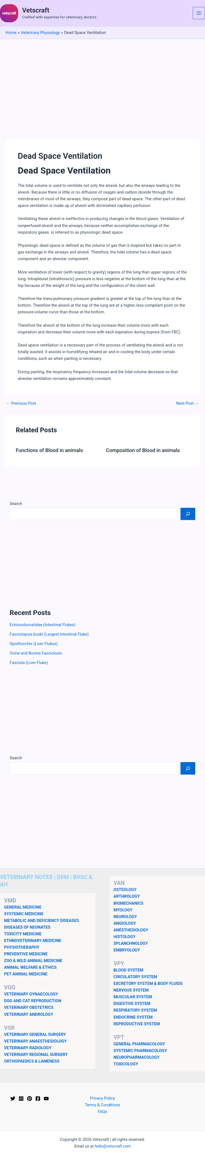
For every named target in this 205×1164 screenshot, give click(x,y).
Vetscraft (35, 10)
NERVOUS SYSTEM (131, 990)
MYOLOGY (123, 909)
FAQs (102, 1111)
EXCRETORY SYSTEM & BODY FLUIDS (148, 983)
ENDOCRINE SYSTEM (133, 1017)
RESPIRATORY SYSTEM (135, 1010)
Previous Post (21, 403)
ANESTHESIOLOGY (131, 930)
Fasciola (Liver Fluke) (29, 662)
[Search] (187, 514)
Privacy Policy (102, 1098)
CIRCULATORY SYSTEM (135, 976)
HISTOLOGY (125, 936)
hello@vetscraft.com (113, 1146)
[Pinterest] (29, 1098)
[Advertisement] (102, 81)
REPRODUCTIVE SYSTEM (137, 1023)
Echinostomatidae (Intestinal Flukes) (42, 624)
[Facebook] (37, 1098)
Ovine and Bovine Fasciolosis (36, 653)
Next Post (187, 403)
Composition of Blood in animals (143, 450)
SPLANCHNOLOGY (131, 943)
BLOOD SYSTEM (128, 970)
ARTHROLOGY (127, 896)
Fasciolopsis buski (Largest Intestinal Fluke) (49, 634)
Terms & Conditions (102, 1104)
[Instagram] (21, 1098)
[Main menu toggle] (199, 13)
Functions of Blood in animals (49, 450)
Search (16, 503)
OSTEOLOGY (125, 889)
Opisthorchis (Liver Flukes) (34, 643)
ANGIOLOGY (125, 923)
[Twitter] (12, 1098)
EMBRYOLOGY (127, 950)
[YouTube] (46, 1098)
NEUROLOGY (125, 916)
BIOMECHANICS (128, 903)
